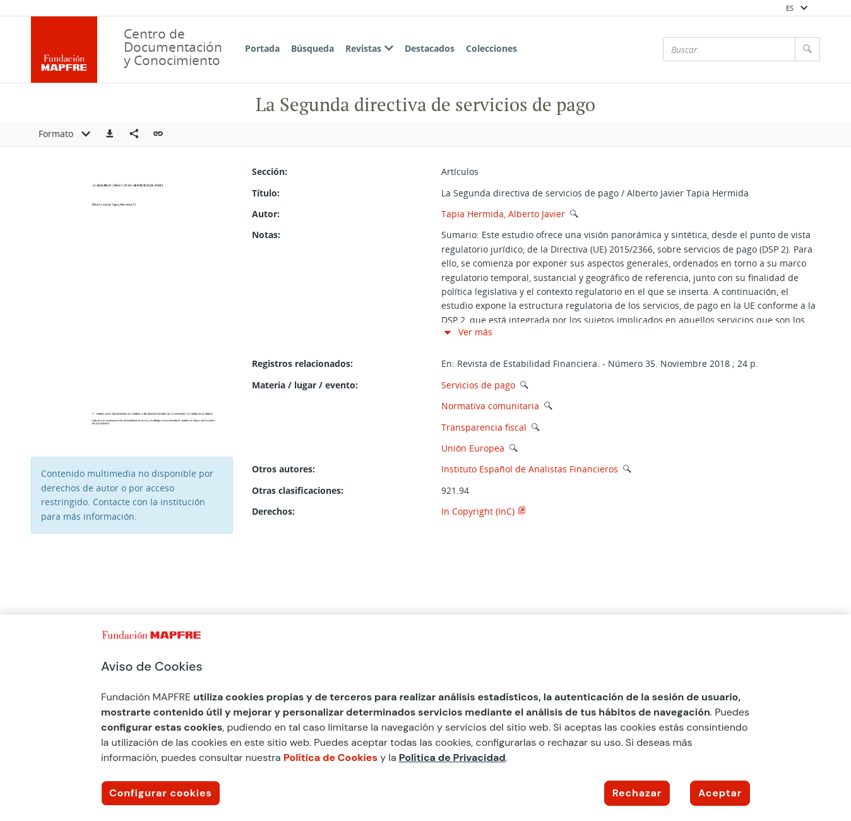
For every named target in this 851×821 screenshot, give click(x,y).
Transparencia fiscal (484, 427)
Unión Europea (472, 448)
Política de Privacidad (452, 757)
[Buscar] (729, 49)
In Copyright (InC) (478, 511)
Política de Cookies (330, 757)
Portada (262, 48)
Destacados (430, 48)
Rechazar (637, 793)
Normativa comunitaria (490, 406)
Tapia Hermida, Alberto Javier (503, 214)
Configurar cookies (160, 793)
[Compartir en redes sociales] (134, 135)
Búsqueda (312, 48)
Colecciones (491, 48)
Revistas (369, 48)
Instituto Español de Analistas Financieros (529, 469)
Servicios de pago (478, 385)
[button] (110, 135)
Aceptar (720, 793)
